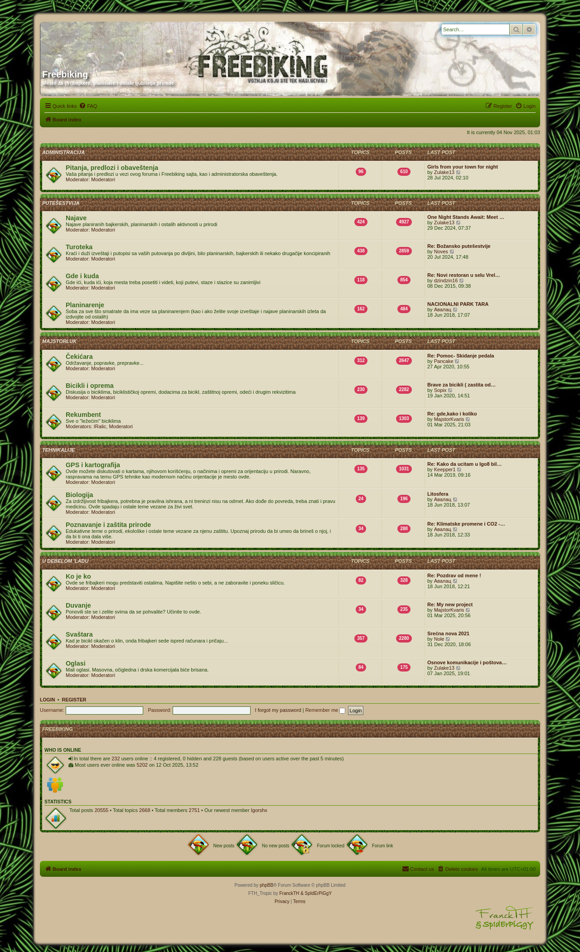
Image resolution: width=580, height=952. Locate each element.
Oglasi (76, 663)
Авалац (442, 309)
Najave (76, 218)
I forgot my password (278, 710)
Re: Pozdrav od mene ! (454, 575)
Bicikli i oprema (90, 385)
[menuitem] (88, 106)
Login (47, 699)
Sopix (440, 390)
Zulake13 (444, 172)
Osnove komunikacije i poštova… (467, 662)
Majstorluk (59, 341)
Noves (441, 251)
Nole (439, 639)
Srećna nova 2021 (448, 633)
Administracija (63, 152)
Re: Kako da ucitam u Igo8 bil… (464, 464)
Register (74, 699)
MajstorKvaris (449, 419)
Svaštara (79, 634)
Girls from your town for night (462, 166)
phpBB (266, 885)
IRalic (100, 426)
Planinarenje (85, 305)
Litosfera (437, 494)
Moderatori (103, 179)
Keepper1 (445, 469)
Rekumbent (83, 414)
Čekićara (79, 356)
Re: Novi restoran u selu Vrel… (463, 275)
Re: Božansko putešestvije (458, 246)
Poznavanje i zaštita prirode (108, 524)
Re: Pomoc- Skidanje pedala (460, 355)
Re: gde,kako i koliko (452, 413)
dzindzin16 (446, 280)
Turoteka (79, 247)
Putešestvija (61, 203)
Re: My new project (450, 604)
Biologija (79, 494)
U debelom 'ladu (65, 561)
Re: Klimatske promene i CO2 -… (466, 524)
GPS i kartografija (93, 465)
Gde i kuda (82, 276)
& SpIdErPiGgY (316, 893)
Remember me (325, 710)
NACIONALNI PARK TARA (457, 304)
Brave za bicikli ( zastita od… (461, 384)
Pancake (444, 361)
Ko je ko (78, 576)
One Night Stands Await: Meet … (465, 217)
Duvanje (78, 605)
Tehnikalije (58, 450)
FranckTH (289, 893)
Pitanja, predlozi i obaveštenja (112, 167)
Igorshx (259, 810)
